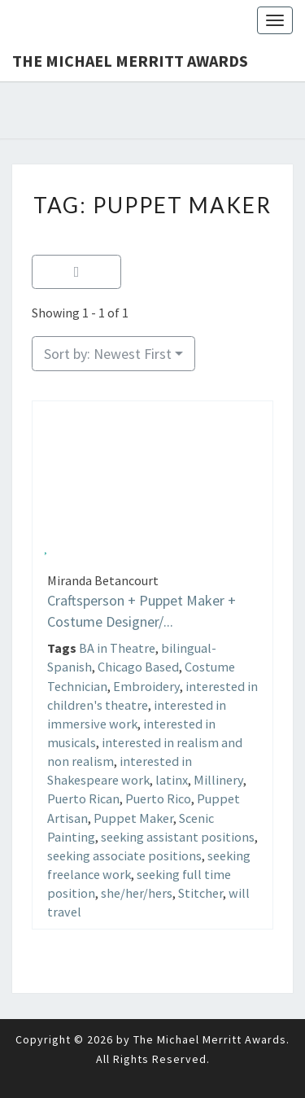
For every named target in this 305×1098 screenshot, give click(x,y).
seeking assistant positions (178, 837)
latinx (171, 780)
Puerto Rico (158, 798)
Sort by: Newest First (108, 353)
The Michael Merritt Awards (130, 60)
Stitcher (200, 893)
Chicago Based (138, 666)
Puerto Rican (83, 798)
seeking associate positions (124, 855)
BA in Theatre (117, 648)
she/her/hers (136, 893)
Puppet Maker (133, 818)
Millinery (218, 780)
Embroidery (146, 686)
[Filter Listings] (76, 272)
